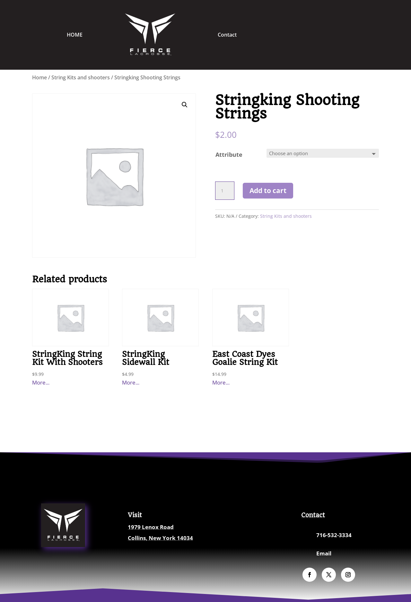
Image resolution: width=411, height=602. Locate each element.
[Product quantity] (224, 190)
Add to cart (267, 190)
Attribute (228, 154)
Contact (227, 34)
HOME (75, 34)
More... (40, 382)
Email (323, 553)
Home (39, 77)
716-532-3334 (334, 535)
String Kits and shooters (80, 77)
